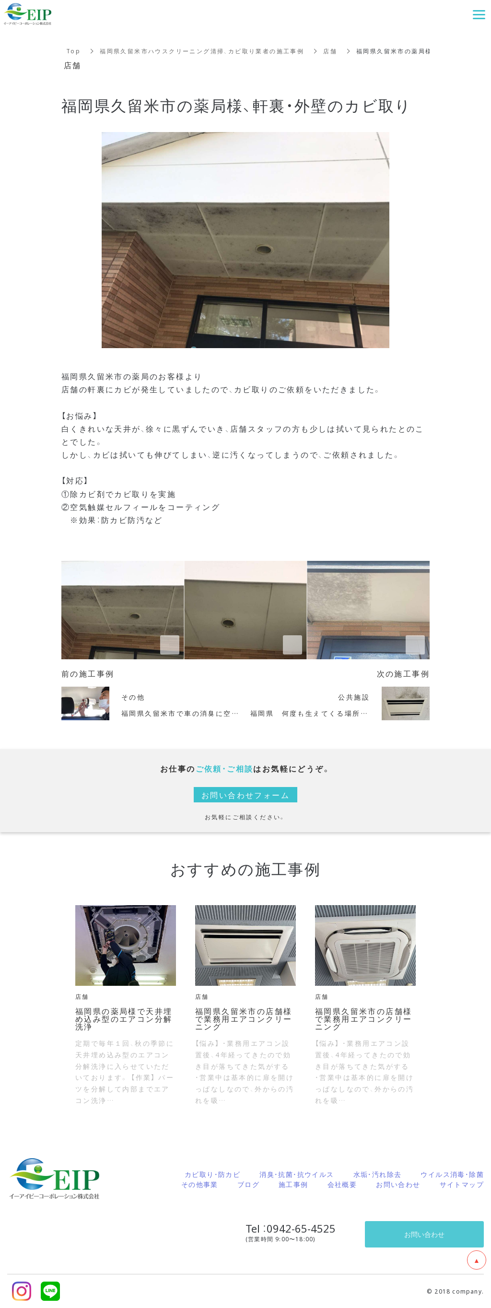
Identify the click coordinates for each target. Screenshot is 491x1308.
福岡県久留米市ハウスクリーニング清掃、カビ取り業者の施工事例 (202, 51)
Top (73, 51)
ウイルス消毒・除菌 (452, 1174)
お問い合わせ (398, 1184)
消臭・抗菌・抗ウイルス (296, 1174)
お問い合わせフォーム (245, 794)
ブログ (248, 1184)
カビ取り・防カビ (212, 1174)
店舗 (330, 51)
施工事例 (293, 1184)
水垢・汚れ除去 (377, 1174)
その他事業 (199, 1184)
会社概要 (342, 1184)
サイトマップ (462, 1184)
